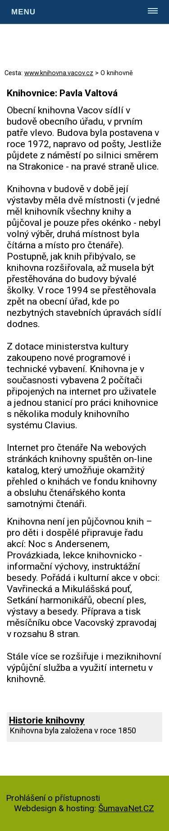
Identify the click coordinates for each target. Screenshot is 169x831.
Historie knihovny (47, 720)
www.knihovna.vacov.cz (58, 73)
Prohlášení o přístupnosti (53, 798)
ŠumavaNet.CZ (126, 808)
